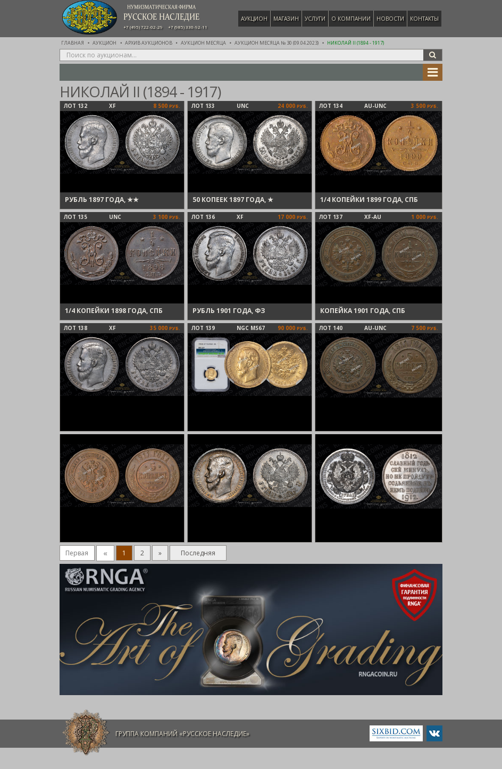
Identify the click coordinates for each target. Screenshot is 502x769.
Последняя (198, 552)
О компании (351, 18)
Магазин (286, 18)
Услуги (315, 18)
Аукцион (254, 18)
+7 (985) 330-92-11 (187, 27)
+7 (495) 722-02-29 (143, 27)
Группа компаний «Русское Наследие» (182, 733)
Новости (390, 18)
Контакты (424, 18)
